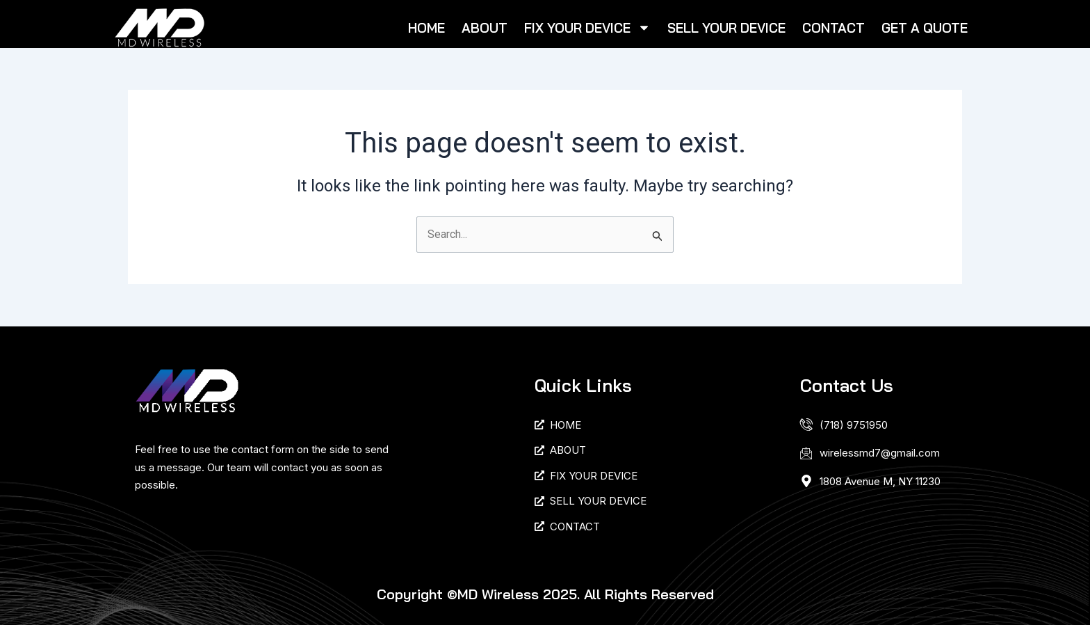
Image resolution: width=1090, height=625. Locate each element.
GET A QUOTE (924, 27)
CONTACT (833, 27)
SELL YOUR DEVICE (726, 27)
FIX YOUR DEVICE (587, 27)
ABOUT (484, 27)
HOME (426, 27)
